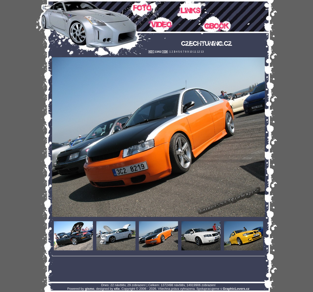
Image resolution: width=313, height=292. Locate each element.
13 (202, 51)
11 (194, 51)
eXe (117, 289)
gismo (89, 289)
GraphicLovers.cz (236, 289)
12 (198, 51)
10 (190, 51)
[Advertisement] (158, 269)
